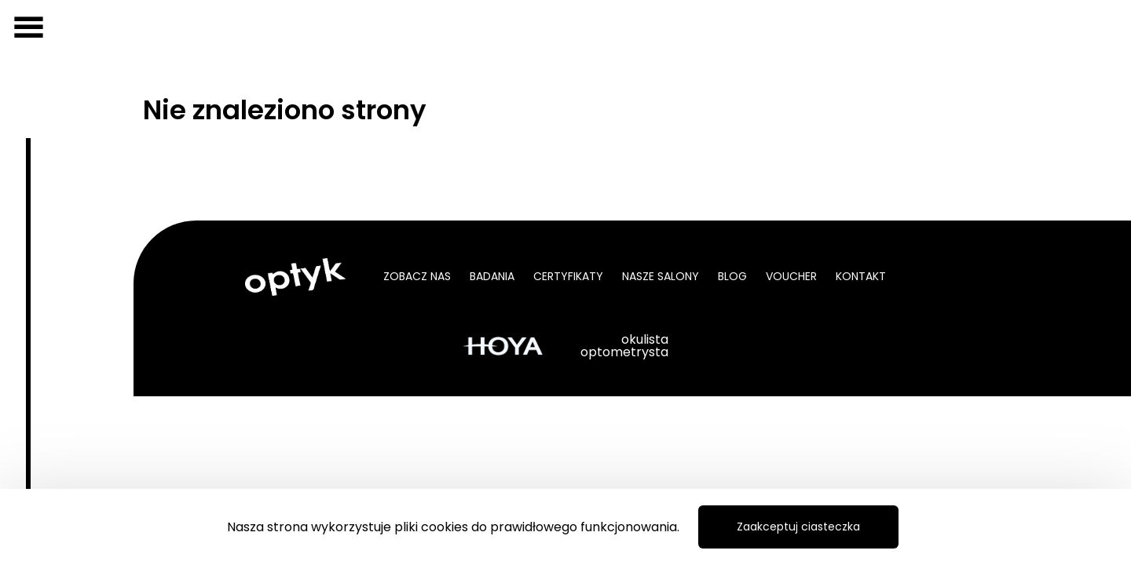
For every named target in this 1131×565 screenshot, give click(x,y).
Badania (492, 276)
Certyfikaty (568, 276)
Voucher (791, 276)
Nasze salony (660, 276)
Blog (732, 276)
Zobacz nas (417, 276)
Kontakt (861, 276)
